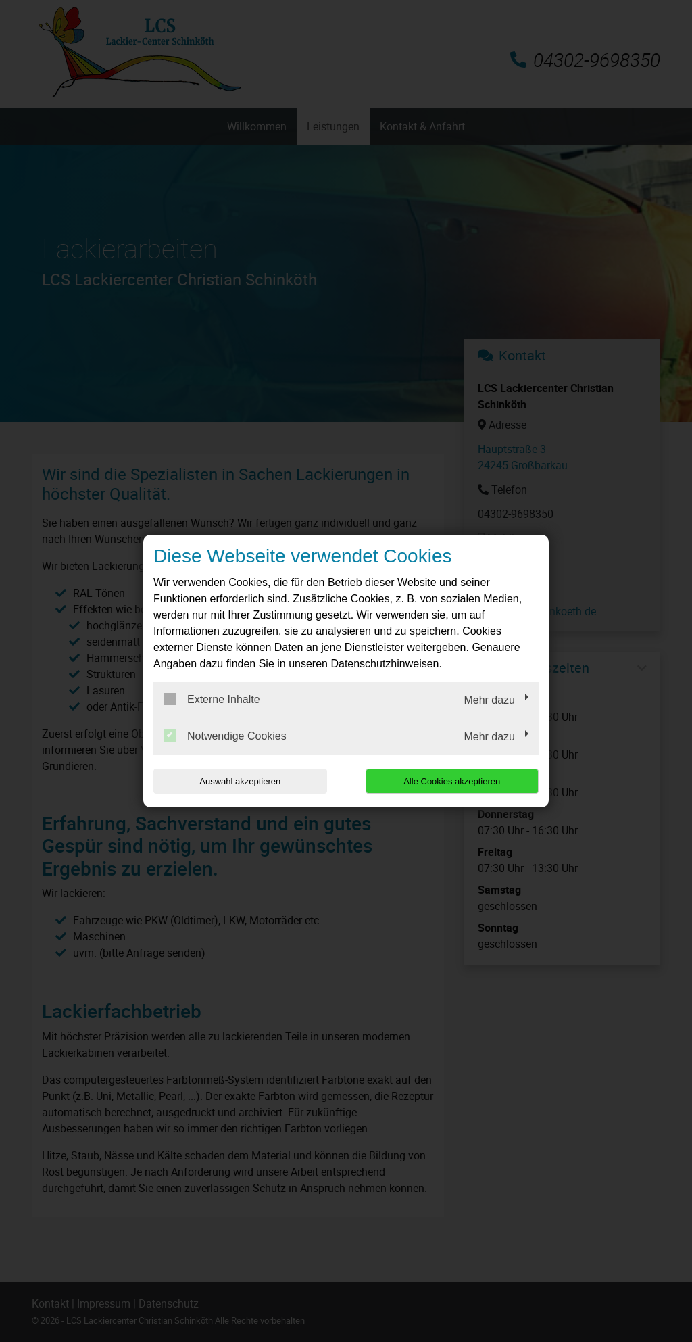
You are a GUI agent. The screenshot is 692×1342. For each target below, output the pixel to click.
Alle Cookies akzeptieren (451, 781)
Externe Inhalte (212, 699)
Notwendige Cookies (225, 735)
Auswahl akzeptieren (239, 781)
